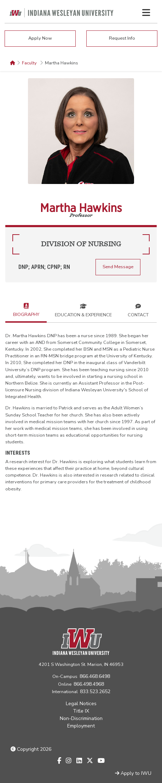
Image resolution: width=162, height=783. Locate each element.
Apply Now (40, 38)
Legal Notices (81, 703)
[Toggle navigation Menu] (146, 12)
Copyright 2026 (31, 749)
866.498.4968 (89, 684)
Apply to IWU (133, 773)
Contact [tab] (138, 309)
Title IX (81, 711)
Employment (81, 725)
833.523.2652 (95, 691)
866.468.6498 (95, 676)
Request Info (122, 38)
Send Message (118, 267)
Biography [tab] (26, 309)
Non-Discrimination (81, 718)
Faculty (30, 63)
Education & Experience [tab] (83, 309)
